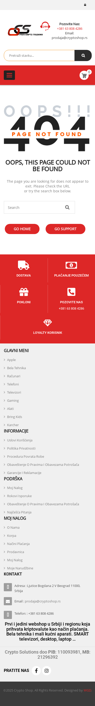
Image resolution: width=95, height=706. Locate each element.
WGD (87, 690)
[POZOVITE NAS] (71, 292)
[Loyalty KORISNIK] (47, 322)
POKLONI (24, 302)
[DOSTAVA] (23, 265)
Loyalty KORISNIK (47, 333)
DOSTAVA (23, 275)
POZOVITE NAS (71, 302)
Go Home (22, 228)
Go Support (65, 228)
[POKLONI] (23, 292)
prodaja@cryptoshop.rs (69, 37)
